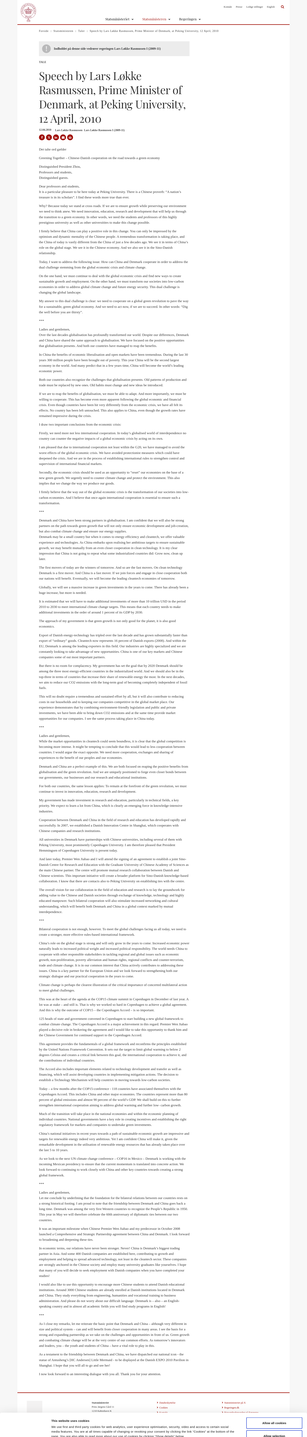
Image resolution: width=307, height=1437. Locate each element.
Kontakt (228, 6)
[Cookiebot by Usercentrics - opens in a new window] (25, 1429)
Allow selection (274, 1413)
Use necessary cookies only (274, 1426)
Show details (205, 1427)
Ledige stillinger (254, 6)
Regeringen (188, 19)
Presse (239, 6)
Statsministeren (154, 19)
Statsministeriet (117, 19)
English (271, 6)
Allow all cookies (274, 1401)
